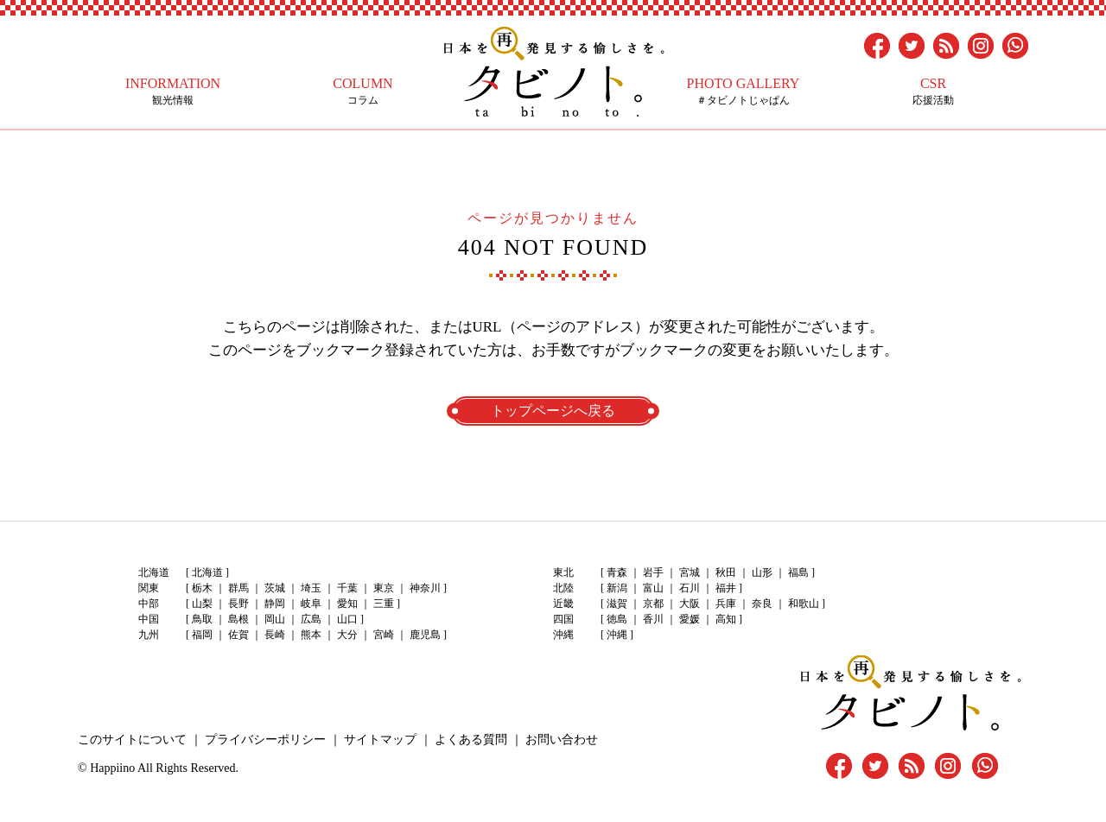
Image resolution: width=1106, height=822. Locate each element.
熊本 (311, 635)
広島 (311, 619)
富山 (653, 588)
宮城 (689, 572)
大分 (347, 635)
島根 (238, 619)
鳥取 (202, 619)
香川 (653, 619)
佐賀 (238, 635)
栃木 (202, 588)
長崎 (274, 635)
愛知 (347, 604)
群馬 (238, 588)
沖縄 (617, 635)
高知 (725, 619)
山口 (347, 619)
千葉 (347, 588)
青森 (617, 572)
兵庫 (725, 604)
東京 (383, 588)
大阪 (689, 604)
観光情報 (173, 91)
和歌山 (803, 604)
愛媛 (689, 619)
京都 (653, 604)
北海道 (207, 572)
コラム (363, 91)
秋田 (725, 572)
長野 (238, 604)
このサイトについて (132, 739)
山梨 (202, 604)
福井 (725, 588)
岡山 (274, 619)
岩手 (653, 572)
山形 (762, 572)
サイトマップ (380, 739)
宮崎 (383, 635)
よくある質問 (471, 739)
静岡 (274, 604)
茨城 (274, 588)
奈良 (762, 604)
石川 (689, 588)
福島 (798, 572)
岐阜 (311, 604)
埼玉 (311, 588)
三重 (383, 604)
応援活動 (933, 91)
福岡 (202, 635)
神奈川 (425, 588)
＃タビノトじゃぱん (743, 91)
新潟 (617, 588)
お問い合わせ (561, 739)
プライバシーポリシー (265, 739)
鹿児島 (425, 635)
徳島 (617, 619)
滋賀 (617, 604)
